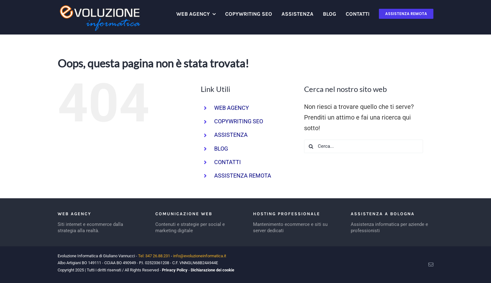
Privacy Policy (175, 270)
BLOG (221, 148)
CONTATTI (227, 162)
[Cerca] (311, 146)
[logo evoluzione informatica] (99, 6)
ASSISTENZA (231, 134)
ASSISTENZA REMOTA (242, 175)
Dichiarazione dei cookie (212, 270)
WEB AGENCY (231, 107)
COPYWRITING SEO (238, 121)
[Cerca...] (363, 146)
